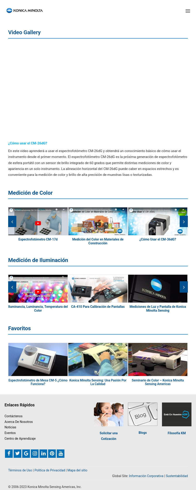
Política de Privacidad (49, 470)
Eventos (10, 433)
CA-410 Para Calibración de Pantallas (98, 306)
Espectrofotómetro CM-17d (37, 239)
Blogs (143, 432)
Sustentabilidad (177, 476)
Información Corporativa (146, 476)
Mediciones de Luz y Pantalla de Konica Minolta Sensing (158, 308)
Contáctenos (13, 416)
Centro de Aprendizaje (20, 438)
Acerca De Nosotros (19, 422)
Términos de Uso (20, 470)
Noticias (10, 427)
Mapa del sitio (77, 470)
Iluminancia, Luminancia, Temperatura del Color (38, 308)
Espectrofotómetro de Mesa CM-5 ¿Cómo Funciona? (37, 382)
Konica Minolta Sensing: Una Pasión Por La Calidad (98, 382)
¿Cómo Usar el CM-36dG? (157, 239)
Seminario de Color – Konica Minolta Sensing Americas (158, 382)
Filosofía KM (177, 433)
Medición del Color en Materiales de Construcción (97, 241)
